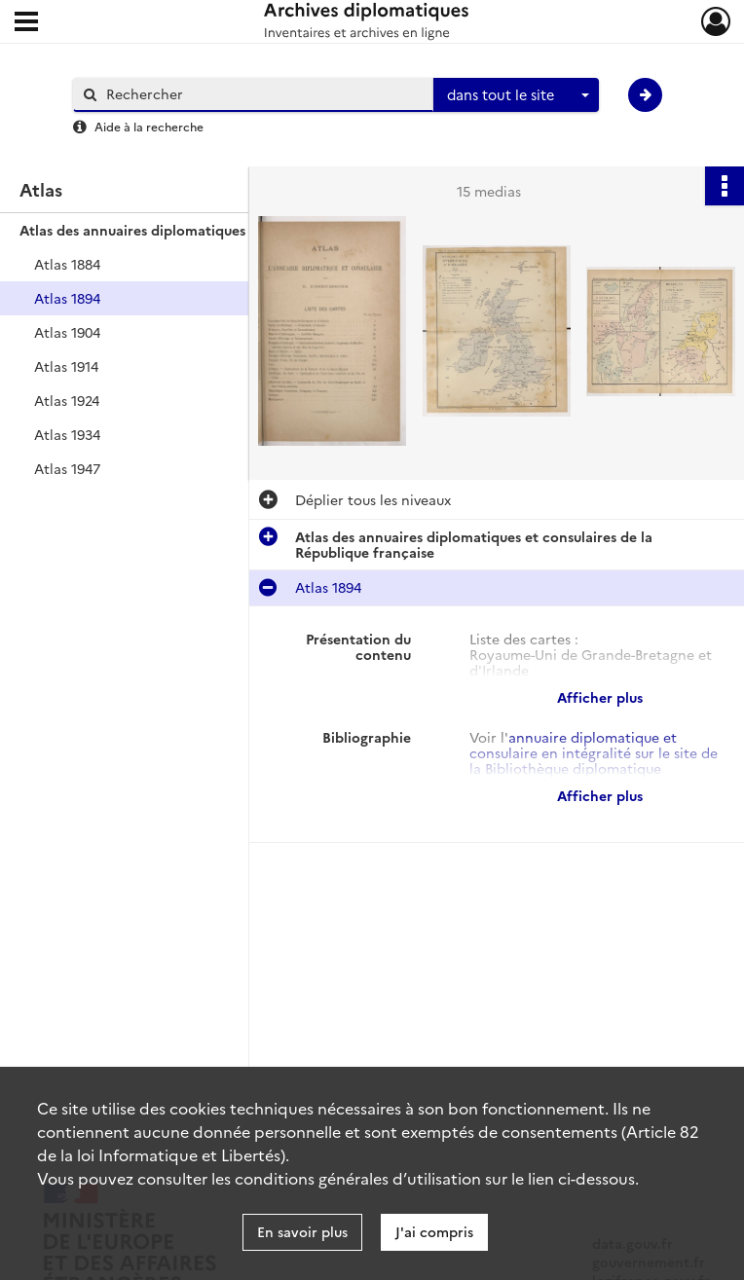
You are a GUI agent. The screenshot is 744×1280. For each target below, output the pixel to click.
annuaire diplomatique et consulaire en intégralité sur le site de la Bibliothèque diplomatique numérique (593, 760)
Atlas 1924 (66, 400)
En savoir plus (302, 1231)
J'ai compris (434, 1231)
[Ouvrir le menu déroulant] (26, 23)
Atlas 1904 (67, 332)
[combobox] (516, 95)
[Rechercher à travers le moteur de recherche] (263, 94)
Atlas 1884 (67, 264)
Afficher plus (600, 697)
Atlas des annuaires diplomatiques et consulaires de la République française (214, 229)
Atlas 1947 (67, 468)
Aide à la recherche (149, 126)
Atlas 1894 (67, 298)
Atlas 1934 (67, 434)
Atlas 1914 (66, 366)
